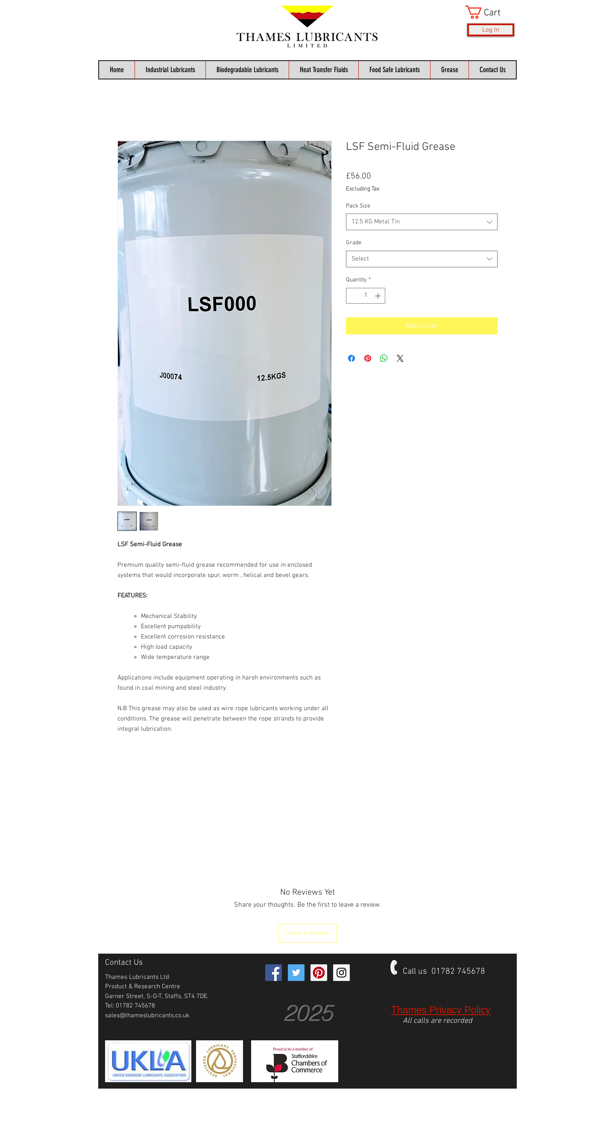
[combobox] (422, 222)
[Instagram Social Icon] (341, 972)
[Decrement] (352, 295)
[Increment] (378, 295)
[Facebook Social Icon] (273, 972)
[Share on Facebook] (351, 358)
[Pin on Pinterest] (368, 358)
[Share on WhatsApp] (384, 358)
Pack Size (358, 206)
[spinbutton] (365, 295)
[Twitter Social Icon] (296, 972)
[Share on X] (400, 358)
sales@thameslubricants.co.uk (147, 1015)
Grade (353, 242)
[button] (489, 12)
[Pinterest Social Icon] (318, 972)
